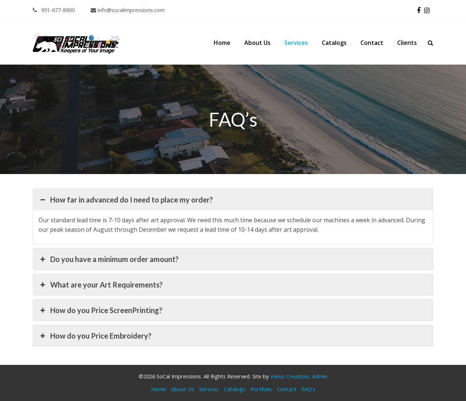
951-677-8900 (54, 10)
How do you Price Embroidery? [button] (95, 336)
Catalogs (234, 389)
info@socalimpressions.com (128, 10)
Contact (286, 389)
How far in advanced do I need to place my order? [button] (126, 199)
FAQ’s (308, 389)
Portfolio (261, 389)
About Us (182, 389)
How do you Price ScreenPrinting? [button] (100, 310)
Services (209, 389)
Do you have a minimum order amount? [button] (109, 259)
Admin (319, 376)
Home (158, 389)
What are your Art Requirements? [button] (101, 284)
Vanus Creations (289, 376)
